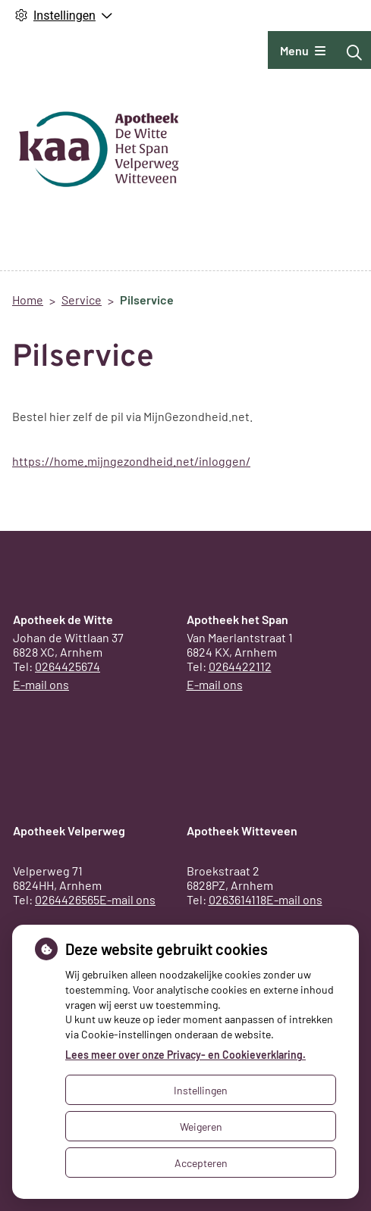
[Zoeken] (354, 52)
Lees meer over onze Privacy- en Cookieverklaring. (185, 1054)
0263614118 (237, 899)
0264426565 (67, 899)
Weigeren (201, 1126)
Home (27, 299)
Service (81, 299)
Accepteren (201, 1162)
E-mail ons (41, 684)
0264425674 (67, 666)
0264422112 (240, 666)
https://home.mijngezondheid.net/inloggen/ (131, 461)
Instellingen (201, 1090)
